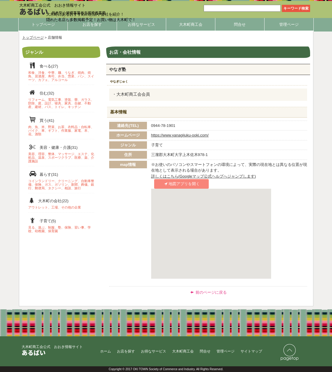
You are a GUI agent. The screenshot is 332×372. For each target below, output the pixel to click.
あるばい (33, 11)
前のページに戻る (208, 292)
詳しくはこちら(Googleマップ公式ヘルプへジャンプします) (203, 176)
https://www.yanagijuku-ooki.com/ (180, 135)
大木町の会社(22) (61, 203)
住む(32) (61, 99)
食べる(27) (61, 72)
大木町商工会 (190, 24)
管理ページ (289, 24)
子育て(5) (61, 225)
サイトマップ (251, 351)
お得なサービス (141, 24)
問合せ (240, 24)
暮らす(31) (61, 180)
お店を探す (92, 24)
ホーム (105, 351)
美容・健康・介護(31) (61, 153)
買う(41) (61, 126)
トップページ (43, 24)
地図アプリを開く (181, 184)
